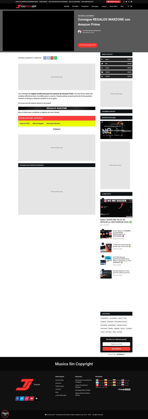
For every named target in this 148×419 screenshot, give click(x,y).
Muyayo (37, 384)
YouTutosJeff (87, 30)
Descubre (75, 6)
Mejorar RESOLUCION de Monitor (82, 394)
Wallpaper (57, 129)
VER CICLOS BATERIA (74, 1)
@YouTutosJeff (96, 30)
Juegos (104, 6)
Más (122, 6)
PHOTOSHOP (104, 328)
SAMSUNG (116, 328)
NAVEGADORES (112, 325)
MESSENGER (104, 325)
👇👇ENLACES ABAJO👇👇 (87, 45)
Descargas (95, 6)
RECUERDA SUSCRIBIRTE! (86, 16)
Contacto (58, 389)
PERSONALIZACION (121, 325)
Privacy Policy (59, 380)
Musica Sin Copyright (74, 364)
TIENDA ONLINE (113, 1)
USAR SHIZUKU (43, 1)
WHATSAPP (108, 332)
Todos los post (59, 386)
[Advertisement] (56, 77)
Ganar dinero (114, 6)
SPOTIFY (123, 328)
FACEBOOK (103, 321)
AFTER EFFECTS (104, 318)
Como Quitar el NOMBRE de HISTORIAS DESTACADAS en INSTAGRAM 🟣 (122, 233)
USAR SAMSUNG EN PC (87, 1)
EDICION (120, 318)
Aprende (66, 6)
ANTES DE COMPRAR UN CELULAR (112, 126)
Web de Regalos (38, 123)
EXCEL (125, 318)
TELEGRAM (129, 328)
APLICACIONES (113, 318)
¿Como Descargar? (61, 395)
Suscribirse (116, 349)
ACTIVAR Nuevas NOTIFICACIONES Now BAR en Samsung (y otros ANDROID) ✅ (122, 259)
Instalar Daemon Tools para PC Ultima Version (121, 271)
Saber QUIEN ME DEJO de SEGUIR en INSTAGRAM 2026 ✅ (116, 221)
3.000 (104, 59)
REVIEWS (111, 328)
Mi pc (57, 392)
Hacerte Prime (25, 123)
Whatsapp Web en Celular (82, 390)
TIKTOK (102, 332)
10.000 (105, 68)
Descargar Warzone (53, 123)
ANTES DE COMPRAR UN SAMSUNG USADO (27, 1)
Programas (85, 6)
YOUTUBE (119, 332)
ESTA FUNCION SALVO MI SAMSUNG (58, 1)
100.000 (105, 72)
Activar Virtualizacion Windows (81, 386)
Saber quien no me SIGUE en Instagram (83, 381)
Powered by (116, 354)
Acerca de (58, 383)
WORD (114, 332)
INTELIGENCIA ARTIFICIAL (121, 321)
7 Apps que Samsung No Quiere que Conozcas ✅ (122, 245)
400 (104, 63)
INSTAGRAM (110, 321)
